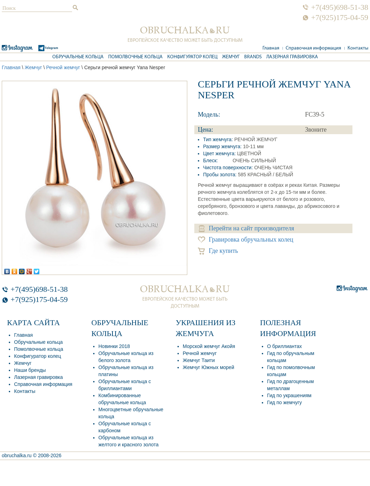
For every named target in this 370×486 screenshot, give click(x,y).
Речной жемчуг (63, 67)
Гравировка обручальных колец (245, 239)
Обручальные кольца (78, 57)
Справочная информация (313, 48)
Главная (270, 48)
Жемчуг (231, 57)
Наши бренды (30, 370)
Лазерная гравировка (292, 57)
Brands (253, 57)
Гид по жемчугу (284, 402)
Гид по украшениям (289, 395)
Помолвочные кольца (135, 57)
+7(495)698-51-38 (339, 7)
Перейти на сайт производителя (246, 228)
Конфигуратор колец (192, 57)
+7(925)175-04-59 (339, 17)
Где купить (218, 251)
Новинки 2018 (114, 346)
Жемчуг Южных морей (208, 367)
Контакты (358, 48)
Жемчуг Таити (199, 360)
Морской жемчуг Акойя (209, 346)
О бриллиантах (284, 346)
